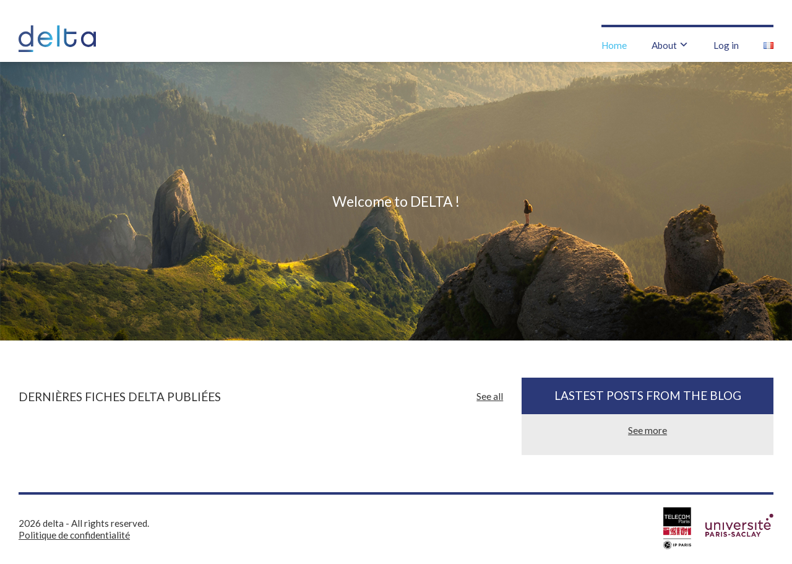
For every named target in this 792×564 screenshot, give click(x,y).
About (664, 45)
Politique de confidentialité (74, 534)
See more (647, 430)
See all (489, 396)
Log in (726, 45)
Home (614, 45)
